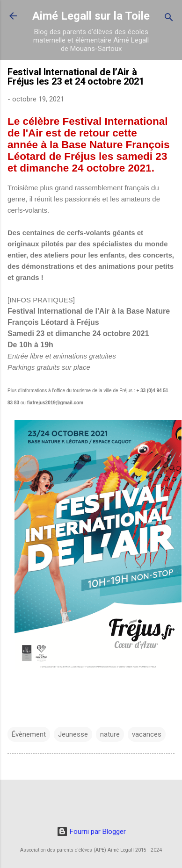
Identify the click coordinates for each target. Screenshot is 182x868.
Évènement (29, 734)
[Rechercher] (169, 19)
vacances (146, 734)
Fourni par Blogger (91, 831)
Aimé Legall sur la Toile (91, 15)
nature (110, 734)
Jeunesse (73, 734)
